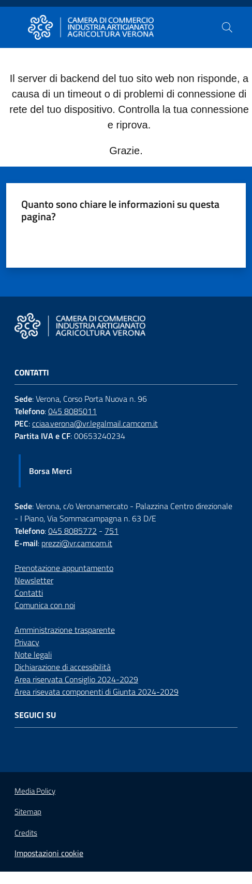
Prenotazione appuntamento (63, 568)
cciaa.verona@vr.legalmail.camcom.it (95, 423)
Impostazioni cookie (48, 853)
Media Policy (34, 791)
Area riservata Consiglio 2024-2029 (76, 679)
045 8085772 (72, 531)
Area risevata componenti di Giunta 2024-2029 (96, 691)
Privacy (26, 642)
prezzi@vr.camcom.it (76, 543)
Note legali (33, 654)
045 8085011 (72, 411)
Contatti (28, 592)
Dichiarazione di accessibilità (62, 667)
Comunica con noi (44, 605)
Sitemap (27, 811)
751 (111, 531)
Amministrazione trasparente (64, 630)
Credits (25, 833)
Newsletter (33, 580)
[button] (227, 27)
